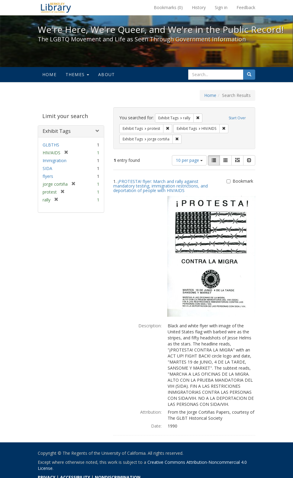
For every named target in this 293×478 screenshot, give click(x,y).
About (106, 74)
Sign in (221, 7)
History (199, 7)
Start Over (237, 117)
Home (49, 74)
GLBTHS (51, 145)
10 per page (189, 160)
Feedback (246, 7)
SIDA (47, 168)
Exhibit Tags (57, 131)
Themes (77, 74)
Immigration (54, 160)
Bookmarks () (168, 7)
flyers (48, 176)
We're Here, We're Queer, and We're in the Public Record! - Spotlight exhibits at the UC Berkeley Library (56, 7)
